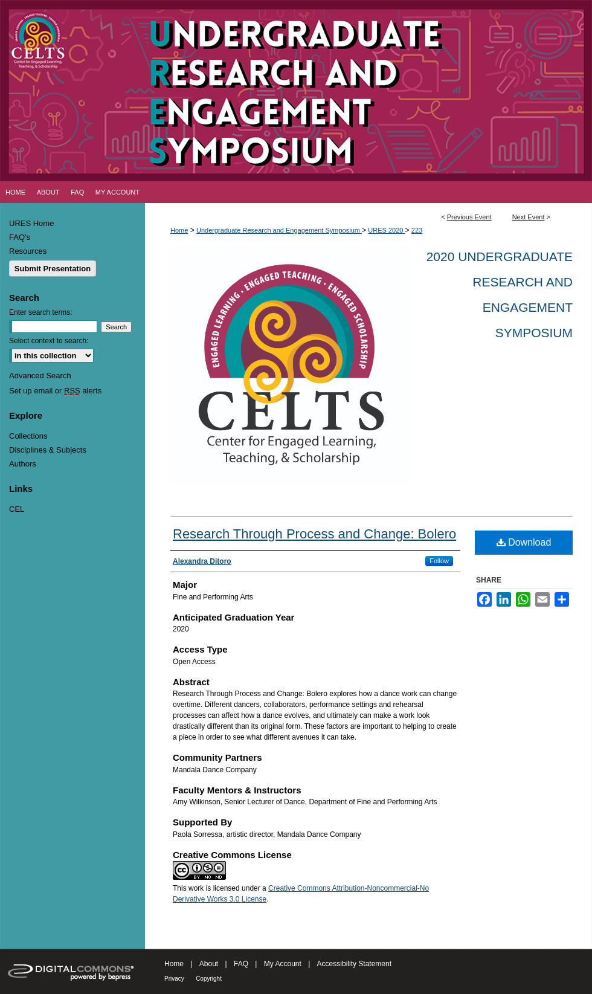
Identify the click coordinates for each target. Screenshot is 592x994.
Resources (28, 251)
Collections (28, 436)
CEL (16, 509)
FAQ (241, 964)
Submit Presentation (52, 268)
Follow (439, 560)
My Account (282, 964)
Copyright (209, 978)
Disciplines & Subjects (47, 449)
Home (179, 230)
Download (524, 542)
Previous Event (469, 217)
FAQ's (19, 237)
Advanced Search (40, 375)
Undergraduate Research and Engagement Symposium (279, 230)
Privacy (174, 978)
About (208, 964)
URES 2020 (386, 230)
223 (416, 230)
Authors (22, 463)
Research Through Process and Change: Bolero (314, 533)
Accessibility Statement (354, 964)
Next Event (528, 217)
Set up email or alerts (55, 390)
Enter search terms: (40, 312)
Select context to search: (48, 341)
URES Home (31, 223)
